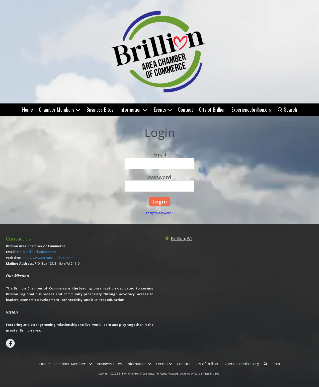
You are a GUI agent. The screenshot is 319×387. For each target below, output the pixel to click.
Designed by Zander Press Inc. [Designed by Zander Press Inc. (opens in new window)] (196, 373)
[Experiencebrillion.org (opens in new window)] (252, 109)
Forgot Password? (159, 213)
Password (159, 177)
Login (218, 373)
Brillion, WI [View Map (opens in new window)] (181, 238)
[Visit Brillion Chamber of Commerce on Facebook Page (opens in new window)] (10, 343)
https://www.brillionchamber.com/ (47, 257)
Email (159, 154)
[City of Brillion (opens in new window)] (212, 109)
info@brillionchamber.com (36, 251)
